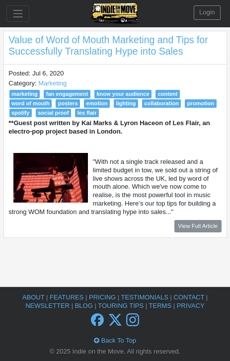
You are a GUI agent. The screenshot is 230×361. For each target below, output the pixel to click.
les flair (87, 113)
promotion (201, 103)
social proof (53, 113)
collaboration (161, 103)
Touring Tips (122, 305)
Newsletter (48, 305)
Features (67, 297)
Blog (85, 305)
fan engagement (67, 94)
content (168, 94)
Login (207, 12)
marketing (24, 94)
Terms (161, 305)
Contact (190, 297)
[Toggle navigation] (17, 13)
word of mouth (30, 103)
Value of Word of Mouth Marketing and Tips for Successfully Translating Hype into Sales (108, 45)
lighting (126, 103)
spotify (20, 113)
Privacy (191, 305)
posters (68, 103)
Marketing (52, 83)
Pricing (103, 297)
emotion (97, 103)
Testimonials (145, 297)
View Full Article (198, 226)
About (34, 297)
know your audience (122, 94)
